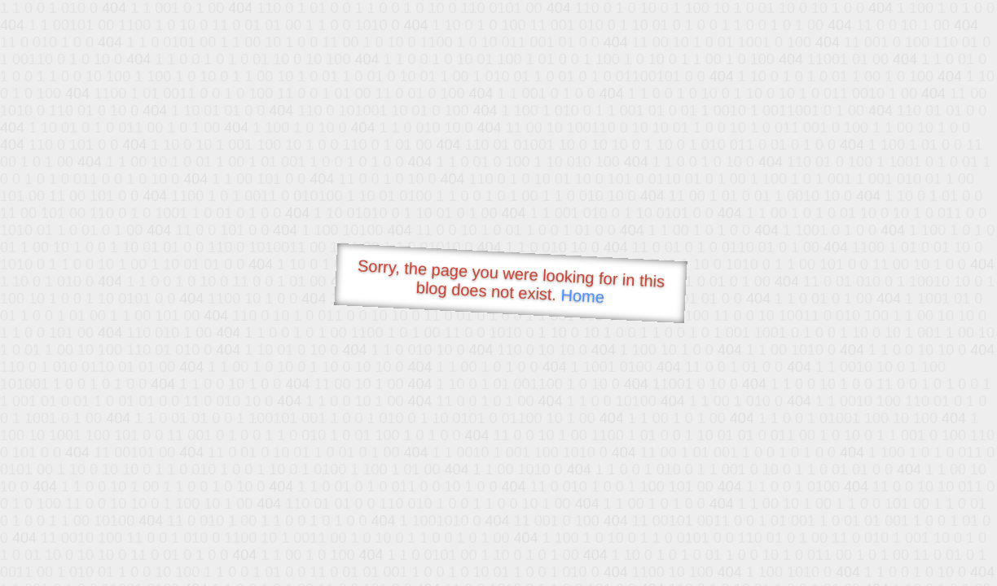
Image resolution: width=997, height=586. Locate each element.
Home (582, 296)
